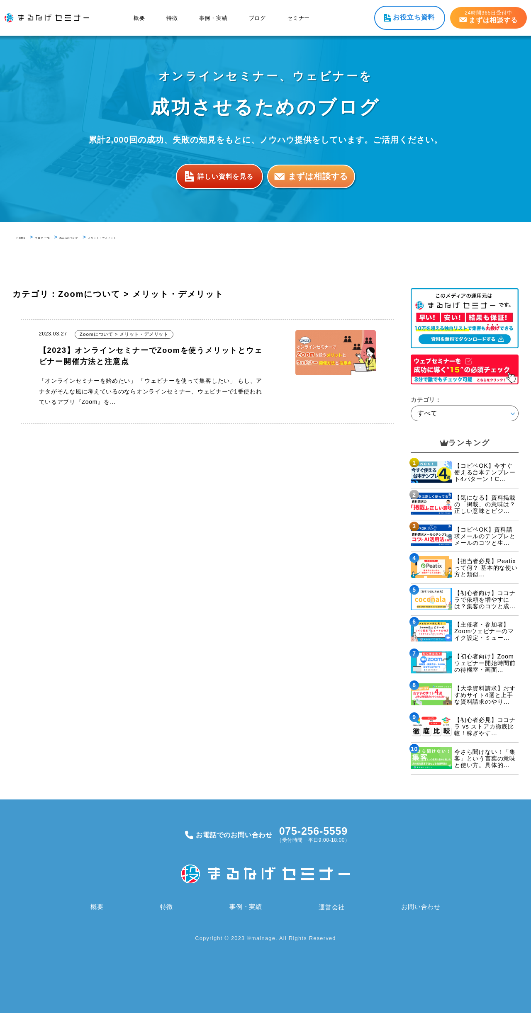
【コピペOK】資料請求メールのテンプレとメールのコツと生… (485, 536)
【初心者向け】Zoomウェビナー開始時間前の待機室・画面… (485, 663)
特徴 (172, 18)
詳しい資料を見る (225, 176)
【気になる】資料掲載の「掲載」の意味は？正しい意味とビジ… (485, 504)
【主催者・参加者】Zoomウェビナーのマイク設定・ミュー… (484, 631)
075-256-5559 (313, 831)
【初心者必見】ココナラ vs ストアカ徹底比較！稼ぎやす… (485, 726)
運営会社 (331, 906)
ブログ (257, 18)
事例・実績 (213, 18)
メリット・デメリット (159, 237)
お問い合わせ (420, 906)
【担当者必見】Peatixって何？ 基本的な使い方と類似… (486, 568)
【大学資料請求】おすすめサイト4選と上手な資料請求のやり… (485, 695)
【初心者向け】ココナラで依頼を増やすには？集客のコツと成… (485, 600)
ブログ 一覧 (58, 237)
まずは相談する (318, 176)
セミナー (298, 18)
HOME (25, 237)
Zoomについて (102, 237)
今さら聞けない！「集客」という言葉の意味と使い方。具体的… (485, 758)
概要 (139, 18)
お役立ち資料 (414, 17)
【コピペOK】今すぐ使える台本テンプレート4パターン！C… (485, 472)
